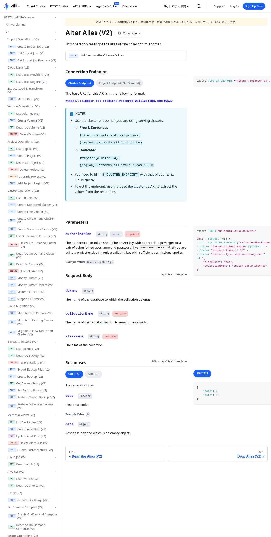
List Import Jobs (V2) (26, 53)
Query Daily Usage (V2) (28, 500)
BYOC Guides (59, 6)
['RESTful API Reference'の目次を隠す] (55, 17)
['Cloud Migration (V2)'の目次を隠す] (55, 306)
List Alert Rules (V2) (25, 422)
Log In (234, 6)
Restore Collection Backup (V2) (30, 406)
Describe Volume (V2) (26, 127)
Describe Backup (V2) (26, 356)
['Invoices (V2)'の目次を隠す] (55, 471)
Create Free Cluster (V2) (28, 212)
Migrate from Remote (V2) (30, 313)
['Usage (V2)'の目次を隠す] (55, 493)
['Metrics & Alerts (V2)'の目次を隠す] (55, 415)
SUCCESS (74, 374)
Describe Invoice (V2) (26, 486)
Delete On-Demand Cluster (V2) (32, 245)
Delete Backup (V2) (26, 363)
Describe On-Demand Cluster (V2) (32, 255)
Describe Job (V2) (23, 464)
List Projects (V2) (23, 149)
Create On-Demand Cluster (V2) (31, 220)
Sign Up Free (254, 6)
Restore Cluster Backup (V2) (31, 397)
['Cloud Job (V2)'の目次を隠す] (55, 457)
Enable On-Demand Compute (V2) (32, 516)
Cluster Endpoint (79, 83)
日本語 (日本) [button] (175, 6)
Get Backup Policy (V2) (27, 383)
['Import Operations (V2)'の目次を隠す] (55, 39)
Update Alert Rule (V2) (27, 436)
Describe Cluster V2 (134, 186)
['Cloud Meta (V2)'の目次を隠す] (55, 67)
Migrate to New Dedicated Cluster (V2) (30, 332)
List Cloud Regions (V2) (27, 82)
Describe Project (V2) (26, 163)
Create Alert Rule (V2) (27, 429)
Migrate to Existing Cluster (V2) (30, 322)
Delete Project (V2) (26, 169)
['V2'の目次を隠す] (55, 32)
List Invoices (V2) (23, 479)
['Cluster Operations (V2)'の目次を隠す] (55, 190)
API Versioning (16, 24)
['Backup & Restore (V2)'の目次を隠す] (55, 341)
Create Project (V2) (25, 156)
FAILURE (93, 374)
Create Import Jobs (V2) (28, 46)
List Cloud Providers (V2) (28, 75)
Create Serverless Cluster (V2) (32, 229)
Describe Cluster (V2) (26, 264)
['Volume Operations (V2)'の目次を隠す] (55, 106)
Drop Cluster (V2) (25, 271)
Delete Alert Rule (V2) (28, 443)
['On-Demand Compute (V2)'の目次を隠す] (55, 507)
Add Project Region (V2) (28, 183)
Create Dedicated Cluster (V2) (32, 205)
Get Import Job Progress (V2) (32, 60)
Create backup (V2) (25, 376)
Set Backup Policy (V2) (27, 390)
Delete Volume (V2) (27, 134)
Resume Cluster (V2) (26, 292)
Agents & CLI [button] (105, 6)
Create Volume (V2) (25, 120)
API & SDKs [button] (80, 6)
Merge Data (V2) (23, 99)
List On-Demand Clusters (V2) (32, 236)
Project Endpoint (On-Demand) (119, 83)
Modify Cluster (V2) (25, 278)
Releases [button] (128, 6)
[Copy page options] (129, 33)
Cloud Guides (36, 6)
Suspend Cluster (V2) (26, 299)
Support (219, 6)
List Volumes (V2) (23, 114)
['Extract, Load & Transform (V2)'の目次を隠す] (55, 90)
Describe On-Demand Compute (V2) (26, 527)
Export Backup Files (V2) (29, 369)
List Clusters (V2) (23, 198)
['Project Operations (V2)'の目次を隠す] (55, 141)
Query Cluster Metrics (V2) (30, 450)
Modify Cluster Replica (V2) (30, 285)
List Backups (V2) (23, 349)
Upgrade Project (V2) (27, 176)
